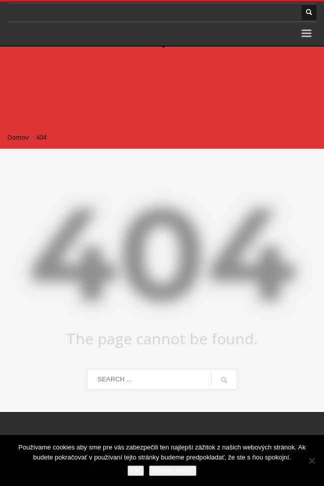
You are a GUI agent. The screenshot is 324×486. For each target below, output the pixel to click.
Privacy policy (172, 470)
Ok (136, 470)
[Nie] (311, 460)
